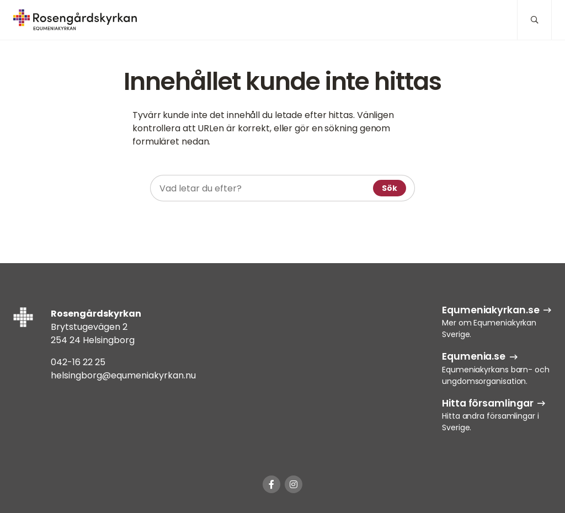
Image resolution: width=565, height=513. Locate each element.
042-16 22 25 (78, 362)
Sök (389, 188)
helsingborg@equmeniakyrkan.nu (123, 375)
